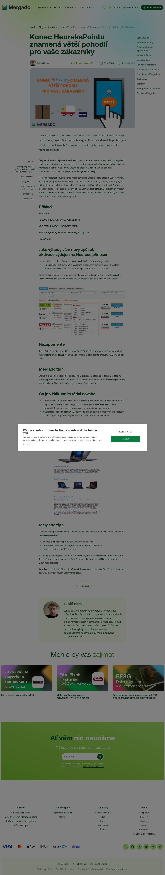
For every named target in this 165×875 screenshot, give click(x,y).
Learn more (27, 444)
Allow (126, 439)
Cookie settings (126, 432)
